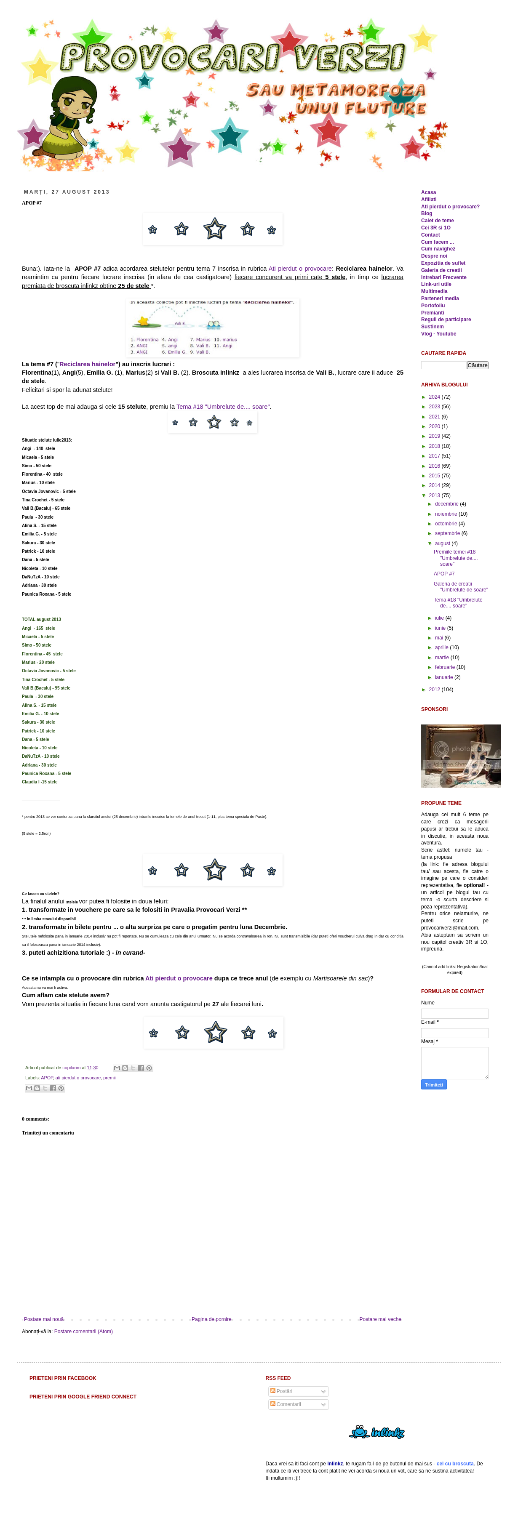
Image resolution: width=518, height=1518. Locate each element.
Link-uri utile (436, 284)
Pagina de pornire (212, 1319)
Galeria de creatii (441, 270)
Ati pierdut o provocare (300, 268)
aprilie (442, 647)
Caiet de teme (437, 221)
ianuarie (444, 677)
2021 (435, 417)
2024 (435, 397)
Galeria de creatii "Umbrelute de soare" (461, 587)
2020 (435, 426)
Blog (427, 213)
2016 (435, 466)
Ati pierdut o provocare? (450, 207)
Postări (281, 1391)
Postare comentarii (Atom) (83, 1331)
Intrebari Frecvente (444, 277)
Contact (430, 235)
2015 (435, 476)
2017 (435, 456)
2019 (435, 436)
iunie (441, 628)
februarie (446, 667)
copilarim (72, 1067)
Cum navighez (438, 249)
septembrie (448, 533)
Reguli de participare (446, 319)
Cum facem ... (437, 242)
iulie (440, 618)
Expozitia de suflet (443, 263)
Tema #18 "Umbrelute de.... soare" (223, 406)
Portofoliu (433, 306)
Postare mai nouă (44, 1319)
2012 (435, 689)
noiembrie (447, 514)
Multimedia (434, 291)
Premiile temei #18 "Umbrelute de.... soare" (456, 558)
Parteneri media (440, 298)
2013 (435, 495)
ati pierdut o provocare (78, 1077)
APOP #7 (444, 574)
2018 (435, 446)
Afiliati (429, 199)
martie (443, 657)
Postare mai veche (380, 1319)
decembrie (447, 504)
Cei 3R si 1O (436, 228)
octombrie (447, 524)
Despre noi (434, 256)
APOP (47, 1077)
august (443, 543)
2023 (435, 407)
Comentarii (285, 1404)
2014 (435, 485)
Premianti (432, 313)
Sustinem (432, 327)
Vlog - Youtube (439, 334)
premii (109, 1077)
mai (440, 638)
